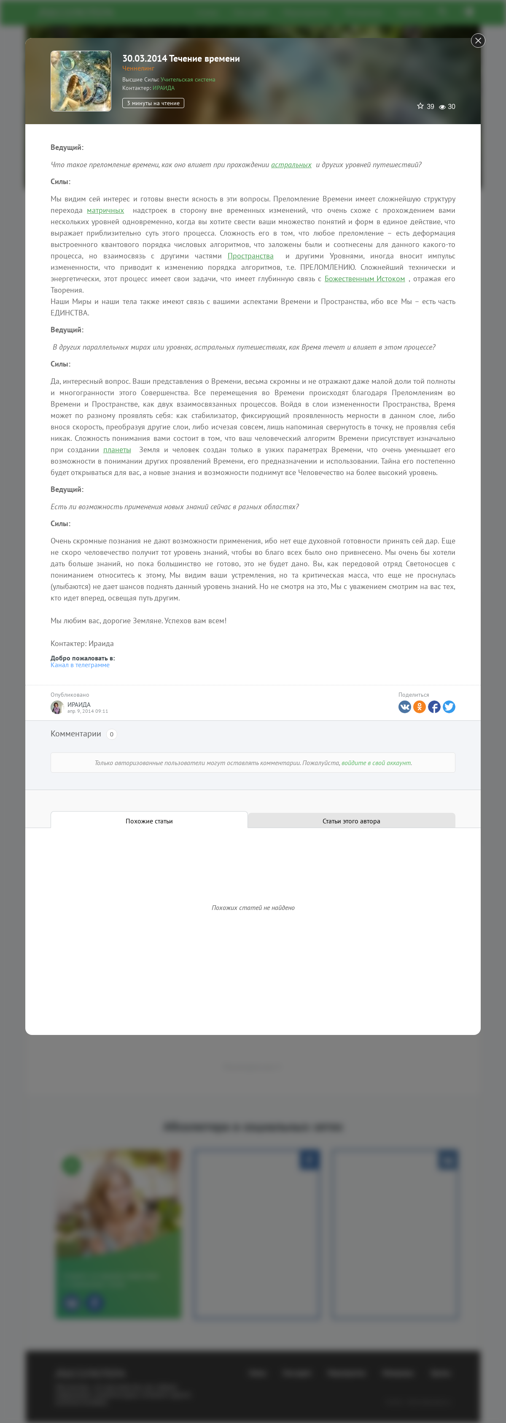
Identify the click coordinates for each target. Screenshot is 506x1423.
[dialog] (253, 711)
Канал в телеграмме (80, 664)
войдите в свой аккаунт (376, 762)
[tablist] (253, 819)
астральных (291, 164)
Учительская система (188, 79)
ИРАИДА (164, 88)
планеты (117, 449)
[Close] (478, 40)
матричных (105, 210)
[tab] (149, 819)
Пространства (251, 256)
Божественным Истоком (365, 278)
